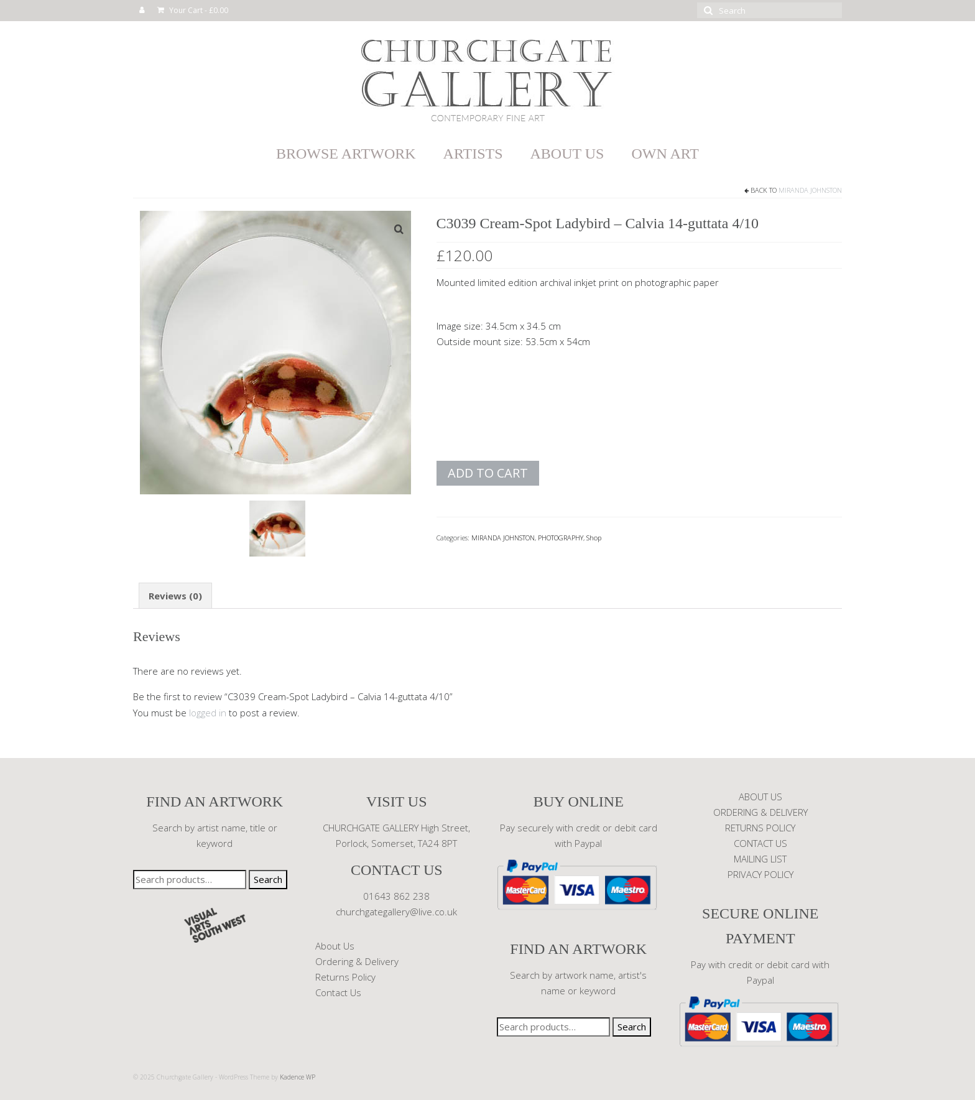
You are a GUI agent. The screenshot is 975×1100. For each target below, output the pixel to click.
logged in (207, 712)
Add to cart (488, 472)
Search (268, 879)
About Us (334, 946)
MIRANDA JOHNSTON (810, 190)
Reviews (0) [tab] (175, 595)
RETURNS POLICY (760, 827)
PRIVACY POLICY (760, 874)
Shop (593, 537)
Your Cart (192, 10)
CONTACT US (760, 843)
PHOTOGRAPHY (560, 537)
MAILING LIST (760, 859)
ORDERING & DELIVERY (760, 812)
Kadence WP (297, 1077)
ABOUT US (760, 796)
